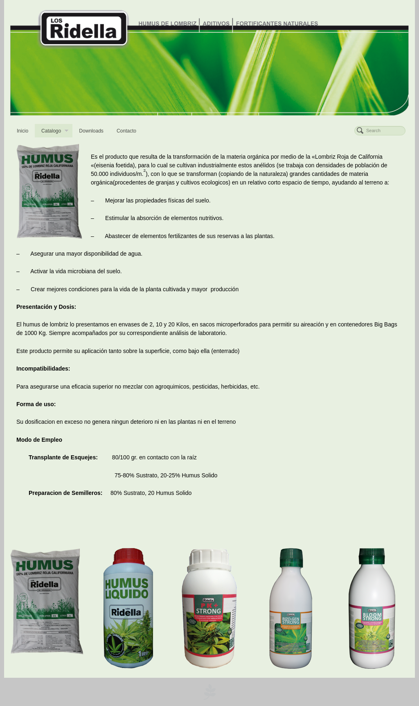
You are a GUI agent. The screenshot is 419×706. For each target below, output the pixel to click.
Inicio (22, 131)
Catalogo (54, 131)
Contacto (126, 131)
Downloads (91, 131)
